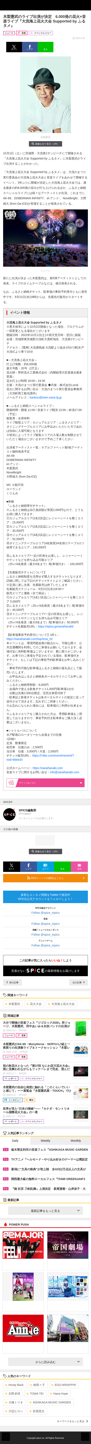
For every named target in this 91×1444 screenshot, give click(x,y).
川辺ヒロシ (14, 1411)
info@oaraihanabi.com (64, 772)
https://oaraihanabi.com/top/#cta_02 (29, 639)
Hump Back (14, 1385)
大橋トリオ (14, 1402)
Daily (15, 1140)
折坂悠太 (36, 1411)
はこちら (50, 783)
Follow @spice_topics (45, 912)
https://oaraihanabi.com (48, 768)
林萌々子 (37, 1385)
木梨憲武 (12, 1004)
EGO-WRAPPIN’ (63, 1385)
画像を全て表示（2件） (45, 143)
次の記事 (79, 982)
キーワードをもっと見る (72, 1421)
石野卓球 (12, 1393)
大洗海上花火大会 (61, 1004)
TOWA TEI (35, 1393)
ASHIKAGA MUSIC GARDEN (50, 1402)
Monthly (76, 1140)
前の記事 (12, 982)
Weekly (45, 1140)
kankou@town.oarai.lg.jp (46, 397)
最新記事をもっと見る (55, 1210)
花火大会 (34, 1004)
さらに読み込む (57, 1362)
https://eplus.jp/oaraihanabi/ (56, 626)
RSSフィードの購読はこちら (56, 878)
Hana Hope (59, 1393)
